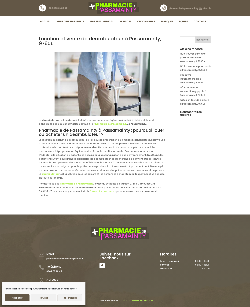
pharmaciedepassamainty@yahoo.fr (64, 258)
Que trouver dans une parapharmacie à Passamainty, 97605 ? (193, 57)
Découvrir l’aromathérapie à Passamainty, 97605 (191, 78)
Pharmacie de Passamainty (110, 124)
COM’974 (125, 300)
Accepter (17, 298)
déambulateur (51, 174)
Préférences (70, 298)
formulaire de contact (103, 191)
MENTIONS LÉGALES (142, 300)
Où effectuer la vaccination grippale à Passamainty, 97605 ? (193, 91)
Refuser (43, 298)
